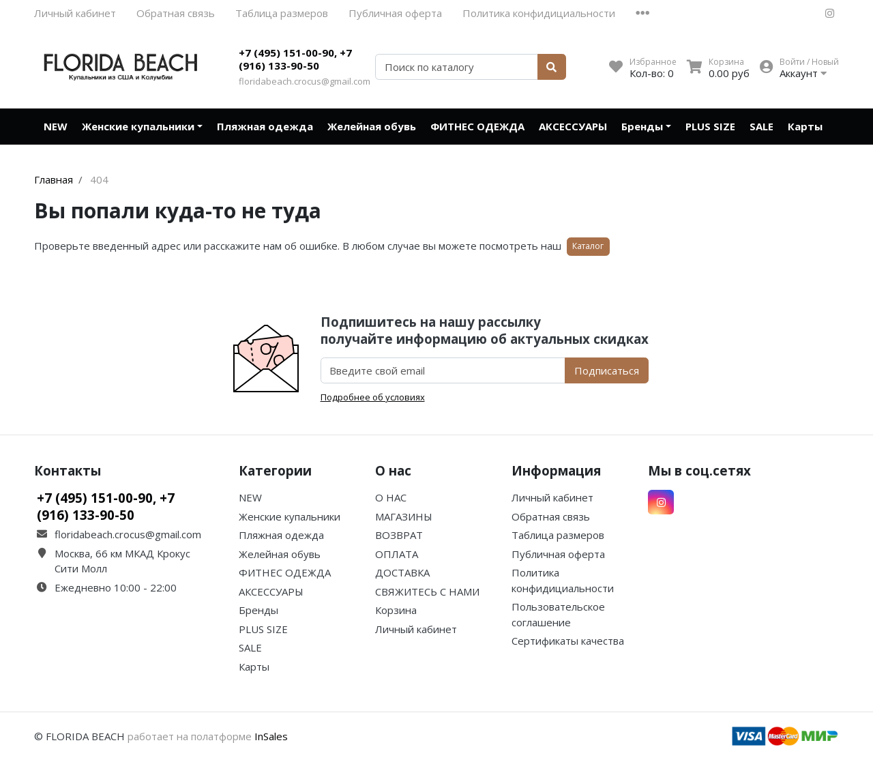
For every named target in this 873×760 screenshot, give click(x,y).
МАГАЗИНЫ (403, 516)
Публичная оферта (395, 13)
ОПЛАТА (396, 554)
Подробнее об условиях (373, 397)
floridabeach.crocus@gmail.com (304, 81)
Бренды (642, 126)
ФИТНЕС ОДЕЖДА (477, 126)
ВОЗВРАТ (399, 535)
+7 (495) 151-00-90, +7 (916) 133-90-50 (295, 59)
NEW (56, 126)
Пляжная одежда (265, 126)
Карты (805, 126)
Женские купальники (138, 126)
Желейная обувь (371, 126)
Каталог (588, 246)
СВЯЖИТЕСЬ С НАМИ (427, 591)
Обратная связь (175, 13)
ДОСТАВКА (402, 572)
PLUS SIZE (710, 126)
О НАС (390, 497)
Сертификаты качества (568, 640)
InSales (271, 736)
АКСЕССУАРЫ (573, 126)
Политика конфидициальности (538, 13)
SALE (761, 126)
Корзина (396, 610)
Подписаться (606, 370)
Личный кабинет (75, 13)
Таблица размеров (281, 13)
